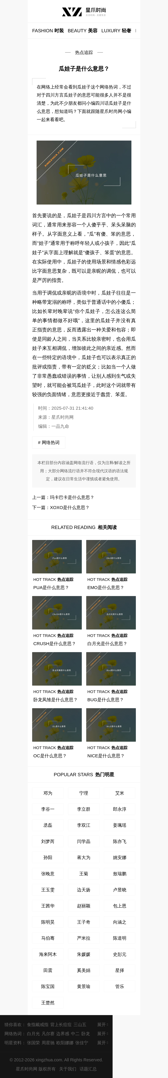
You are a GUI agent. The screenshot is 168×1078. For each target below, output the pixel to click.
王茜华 (48, 905)
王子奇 (83, 921)
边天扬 (83, 889)
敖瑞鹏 (119, 873)
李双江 (83, 825)
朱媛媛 (83, 954)
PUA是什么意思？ (51, 587)
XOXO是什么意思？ (70, 507)
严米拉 (83, 938)
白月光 (33, 1033)
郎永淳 (119, 809)
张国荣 (33, 1042)
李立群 (83, 809)
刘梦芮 (48, 841)
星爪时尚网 (62, 417)
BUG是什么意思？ (105, 699)
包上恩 (119, 905)
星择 (119, 970)
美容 (82, 30)
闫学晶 (83, 841)
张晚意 (48, 873)
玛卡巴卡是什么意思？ (72, 497)
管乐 (119, 986)
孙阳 (47, 857)
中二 (75, 1033)
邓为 (47, 793)
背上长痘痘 (61, 1024)
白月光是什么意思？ (107, 643)
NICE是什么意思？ (106, 755)
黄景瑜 (83, 986)
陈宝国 (48, 986)
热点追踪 (84, 52)
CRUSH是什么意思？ (54, 643)
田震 (47, 970)
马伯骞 (48, 938)
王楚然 (48, 1002)
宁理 (83, 793)
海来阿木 (48, 954)
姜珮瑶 (119, 825)
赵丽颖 (83, 905)
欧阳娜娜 (64, 1042)
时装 (48, 30)
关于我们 (67, 1069)
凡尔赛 (48, 1033)
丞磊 (47, 825)
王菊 (83, 873)
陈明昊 (48, 921)
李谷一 (48, 809)
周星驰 (48, 1042)
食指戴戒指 (37, 1024)
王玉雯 (48, 889)
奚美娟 (83, 970)
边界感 (62, 1033)
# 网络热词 (48, 442)
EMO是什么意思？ (105, 587)
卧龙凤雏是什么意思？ (55, 699)
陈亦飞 (119, 841)
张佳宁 (81, 1042)
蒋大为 (83, 857)
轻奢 (116, 30)
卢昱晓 (119, 889)
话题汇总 (88, 1069)
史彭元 (119, 954)
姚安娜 (119, 857)
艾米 (119, 793)
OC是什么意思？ (50, 755)
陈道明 (119, 938)
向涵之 (119, 921)
